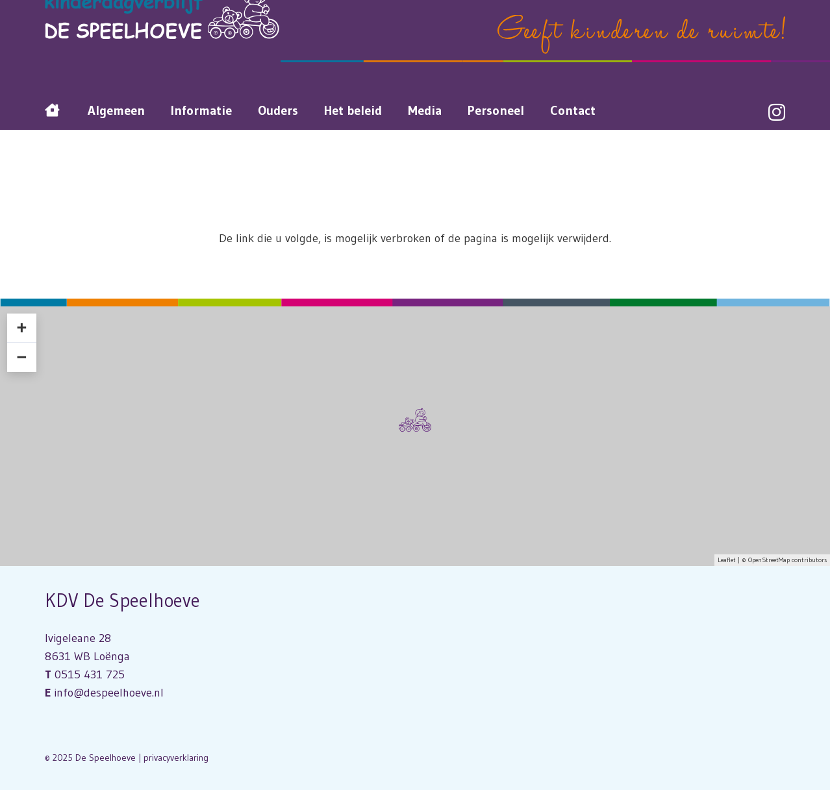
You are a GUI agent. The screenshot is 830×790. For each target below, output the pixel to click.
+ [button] (21, 328)
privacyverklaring (176, 757)
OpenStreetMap (769, 560)
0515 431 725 (90, 674)
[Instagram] (776, 113)
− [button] (21, 357)
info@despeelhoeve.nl (109, 692)
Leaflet (727, 560)
